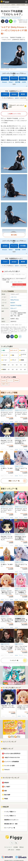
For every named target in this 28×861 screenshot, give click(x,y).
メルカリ (5, 94)
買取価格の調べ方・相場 (10, 824)
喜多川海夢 (7, 794)
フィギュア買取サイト (10, 816)
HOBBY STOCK (5, 384)
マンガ (2, 466)
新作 (3, 350)
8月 (25, 365)
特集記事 (5, 807)
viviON (24, 82)
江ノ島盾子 (7, 786)
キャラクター (22, 355)
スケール (21, 616)
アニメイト (14, 78)
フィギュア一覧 (14, 660)
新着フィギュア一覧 (9, 488)
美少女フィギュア (6, 17)
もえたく (17, 98)
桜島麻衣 (6, 782)
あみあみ (5, 78)
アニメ (7, 588)
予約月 (3, 365)
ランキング (13, 350)
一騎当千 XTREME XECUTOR (12, 757)
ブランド (13, 360)
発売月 (3, 369)
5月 (13, 365)
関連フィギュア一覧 (14, 481)
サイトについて (8, 847)
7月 (21, 365)
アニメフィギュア (16, 17)
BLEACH (13, 4)
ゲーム (7, 410)
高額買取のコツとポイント (11, 820)
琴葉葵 (6, 798)
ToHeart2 (6, 769)
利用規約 (18, 849)
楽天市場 (17, 82)
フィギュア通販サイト (10, 811)
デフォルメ (8, 438)
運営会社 (21, 847)
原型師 (21, 360)
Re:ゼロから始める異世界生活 (12, 753)
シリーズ (4, 355)
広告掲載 (16, 847)
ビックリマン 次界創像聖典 (11, 761)
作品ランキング (7, 749)
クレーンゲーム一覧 (9, 828)
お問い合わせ (11, 849)
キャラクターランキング (10, 778)
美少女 (2, 410)
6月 (17, 365)
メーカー (4, 360)
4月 (8, 365)
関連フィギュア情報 (9, 392)
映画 (2, 644)
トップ (2, 4)
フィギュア (7, 4)
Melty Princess (15, 300)
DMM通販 (23, 78)
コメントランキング (8, 742)
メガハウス (14, 297)
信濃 (5, 790)
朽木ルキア (14, 308)
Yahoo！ (11, 82)
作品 (12, 355)
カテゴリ (22, 350)
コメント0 (25, 19)
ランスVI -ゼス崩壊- (9, 765)
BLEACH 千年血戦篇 (21, 4)
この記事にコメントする (14, 113)
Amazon (4, 82)
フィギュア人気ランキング (11, 688)
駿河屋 (23, 94)
